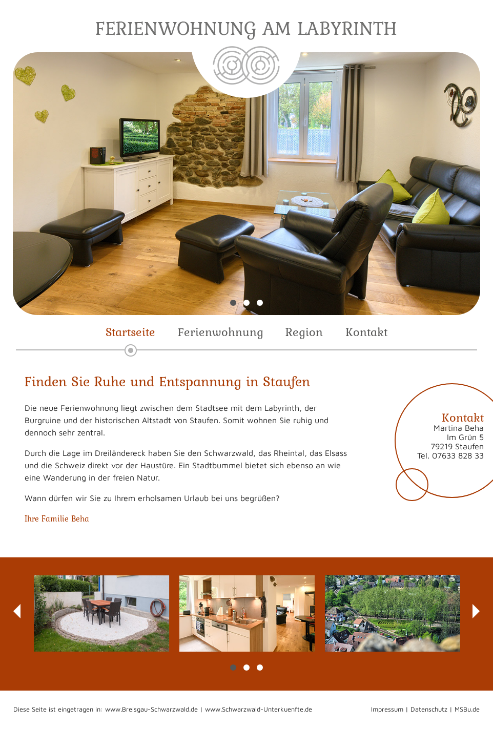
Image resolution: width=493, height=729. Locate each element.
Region (304, 332)
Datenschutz (428, 709)
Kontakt (366, 332)
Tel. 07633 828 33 (450, 455)
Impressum (387, 709)
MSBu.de (467, 709)
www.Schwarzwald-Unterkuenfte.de (258, 709)
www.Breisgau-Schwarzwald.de (151, 709)
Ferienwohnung (220, 332)
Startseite (130, 332)
